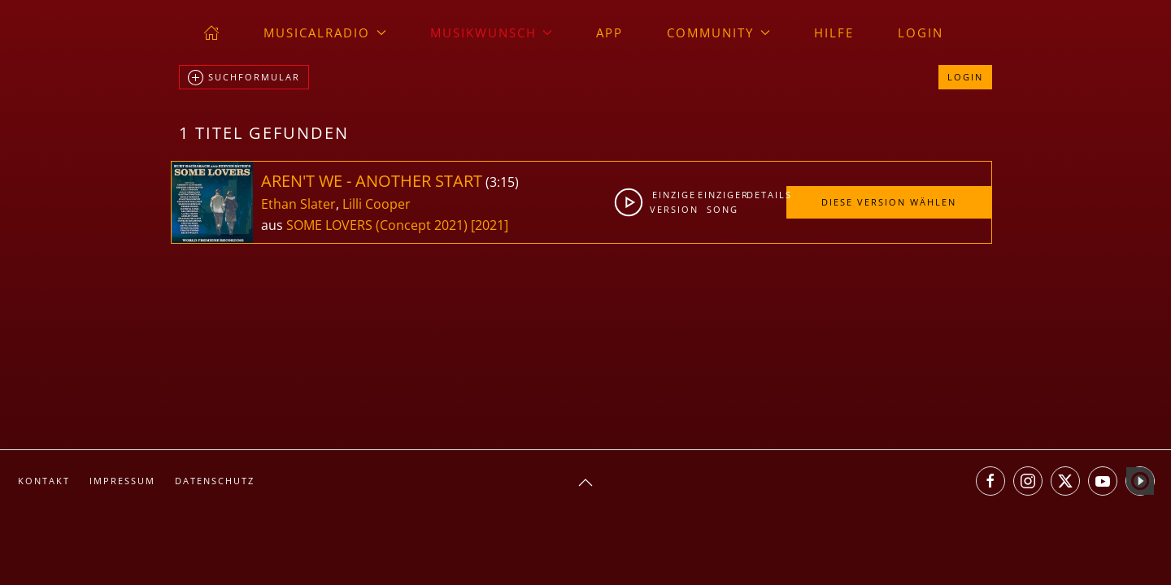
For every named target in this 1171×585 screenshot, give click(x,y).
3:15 (502, 182)
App (609, 32)
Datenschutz (215, 480)
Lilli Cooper (376, 204)
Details (766, 194)
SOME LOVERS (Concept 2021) (377, 225)
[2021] (489, 225)
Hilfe (834, 32)
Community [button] (718, 32)
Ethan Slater (298, 204)
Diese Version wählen (888, 202)
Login (920, 32)
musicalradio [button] (324, 32)
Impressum (122, 480)
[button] (585, 482)
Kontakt (44, 480)
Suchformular (244, 78)
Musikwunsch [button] (491, 32)
